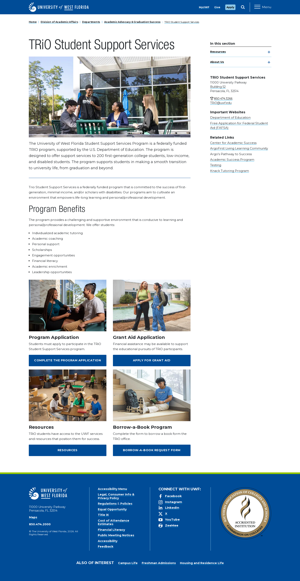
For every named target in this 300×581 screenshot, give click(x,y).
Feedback (105, 546)
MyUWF (204, 7)
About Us (217, 61)
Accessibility (107, 541)
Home (33, 21)
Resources (218, 51)
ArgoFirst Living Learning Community (239, 148)
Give (217, 7)
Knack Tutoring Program (229, 171)
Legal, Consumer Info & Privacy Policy (116, 496)
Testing (215, 165)
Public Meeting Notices (116, 535)
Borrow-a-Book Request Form (152, 450)
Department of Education (230, 117)
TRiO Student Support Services (181, 21)
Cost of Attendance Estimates (113, 522)
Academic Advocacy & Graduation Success (132, 21)
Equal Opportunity (112, 509)
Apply (230, 7)
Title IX (103, 515)
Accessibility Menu (112, 489)
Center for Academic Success (233, 143)
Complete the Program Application (67, 360)
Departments (91, 21)
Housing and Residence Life (202, 563)
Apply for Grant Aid (152, 360)
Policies (126, 503)
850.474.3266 (223, 98)
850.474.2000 (40, 524)
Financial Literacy (111, 530)
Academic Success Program (232, 159)
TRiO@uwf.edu (221, 103)
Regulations (107, 503)
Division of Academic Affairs (59, 21)
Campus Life (128, 563)
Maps (33, 517)
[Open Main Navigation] (262, 7)
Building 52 (218, 87)
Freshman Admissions (159, 563)
